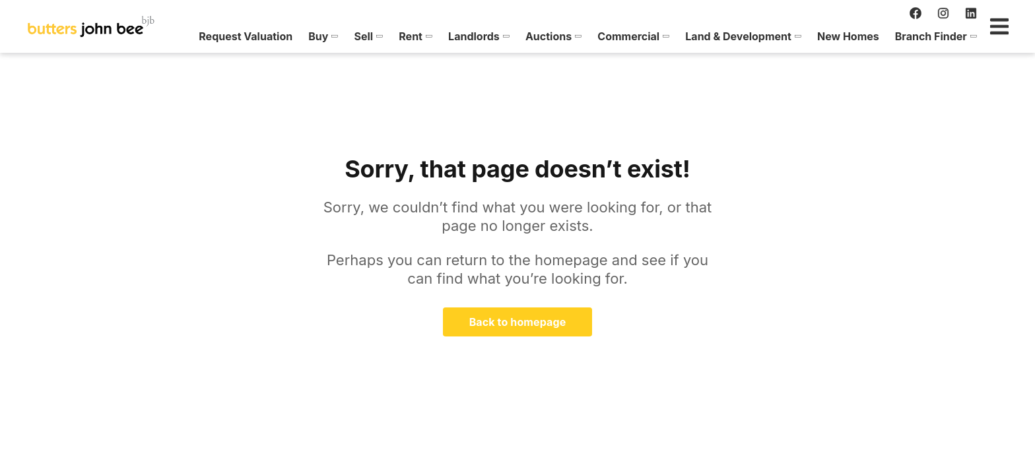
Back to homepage (517, 322)
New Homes (791, 36)
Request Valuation (189, 36)
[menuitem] (189, 36)
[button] (267, 36)
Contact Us (964, 36)
